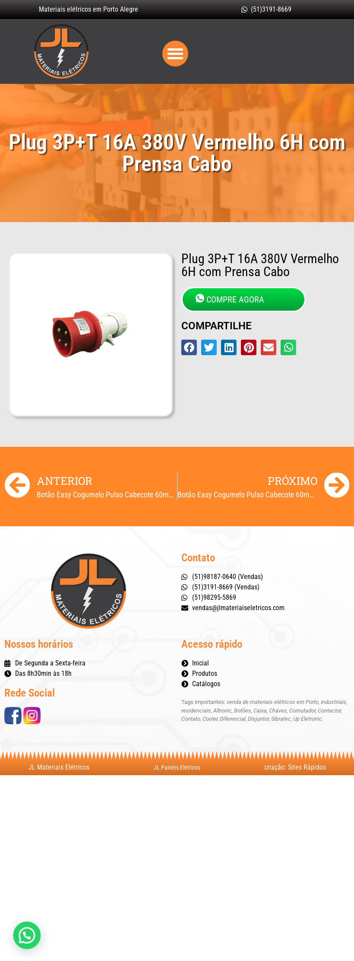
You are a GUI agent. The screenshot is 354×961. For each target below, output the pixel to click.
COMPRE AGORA (230, 299)
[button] (175, 54)
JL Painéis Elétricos (177, 767)
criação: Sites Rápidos (295, 767)
